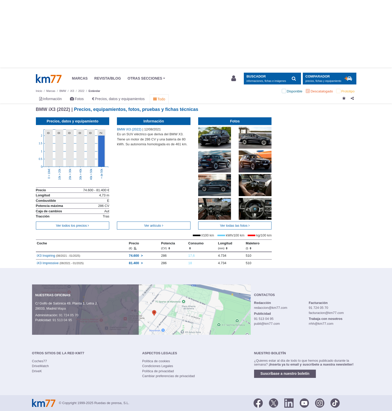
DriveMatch (40, 366)
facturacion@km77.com (326, 313)
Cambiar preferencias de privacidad (168, 376)
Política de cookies (156, 361)
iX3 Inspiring (58, 255)
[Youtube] (304, 402)
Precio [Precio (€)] (134, 245)
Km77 (48, 78)
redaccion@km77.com (270, 308)
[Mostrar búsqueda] (272, 79)
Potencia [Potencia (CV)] (168, 245)
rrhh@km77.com (321, 324)
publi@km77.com (267, 324)
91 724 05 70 (68, 315)
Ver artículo (153, 225)
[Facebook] (258, 402)
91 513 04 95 (62, 320)
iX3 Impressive (60, 263)
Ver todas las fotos (235, 225)
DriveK (37, 371)
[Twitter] (273, 402)
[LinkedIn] (289, 402)
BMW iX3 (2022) (129, 129)
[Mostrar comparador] (329, 79)
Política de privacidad (158, 371)
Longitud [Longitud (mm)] (225, 245)
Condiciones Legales (157, 366)
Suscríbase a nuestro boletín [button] (284, 373)
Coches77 (39, 361)
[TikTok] (335, 402)
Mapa (61, 308)
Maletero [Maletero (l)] (252, 245)
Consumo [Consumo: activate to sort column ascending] (196, 245)
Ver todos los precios (72, 225)
